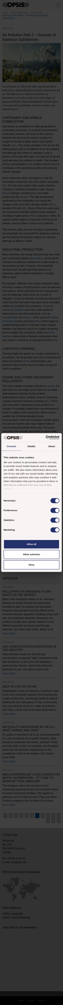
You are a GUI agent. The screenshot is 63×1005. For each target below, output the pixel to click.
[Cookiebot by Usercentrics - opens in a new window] (45, 437)
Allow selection (31, 554)
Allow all (31, 544)
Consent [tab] (11, 446)
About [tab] (51, 446)
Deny (31, 564)
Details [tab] (31, 446)
